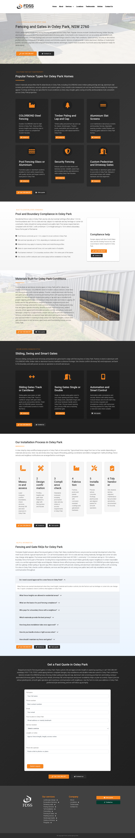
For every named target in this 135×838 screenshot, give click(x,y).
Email (28, 709)
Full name (29, 692)
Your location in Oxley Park (35, 717)
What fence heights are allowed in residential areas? (40, 595)
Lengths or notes (31, 733)
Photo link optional (32, 748)
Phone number (31, 700)
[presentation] (40, 758)
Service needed (31, 725)
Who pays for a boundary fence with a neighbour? (39, 610)
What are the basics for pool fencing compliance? (39, 603)
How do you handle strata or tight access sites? (38, 632)
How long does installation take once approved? (39, 625)
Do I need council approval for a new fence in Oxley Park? (42, 580)
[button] (54, 6)
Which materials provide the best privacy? (36, 617)
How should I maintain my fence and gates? (37, 639)
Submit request (35, 766)
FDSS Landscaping (69, 835)
